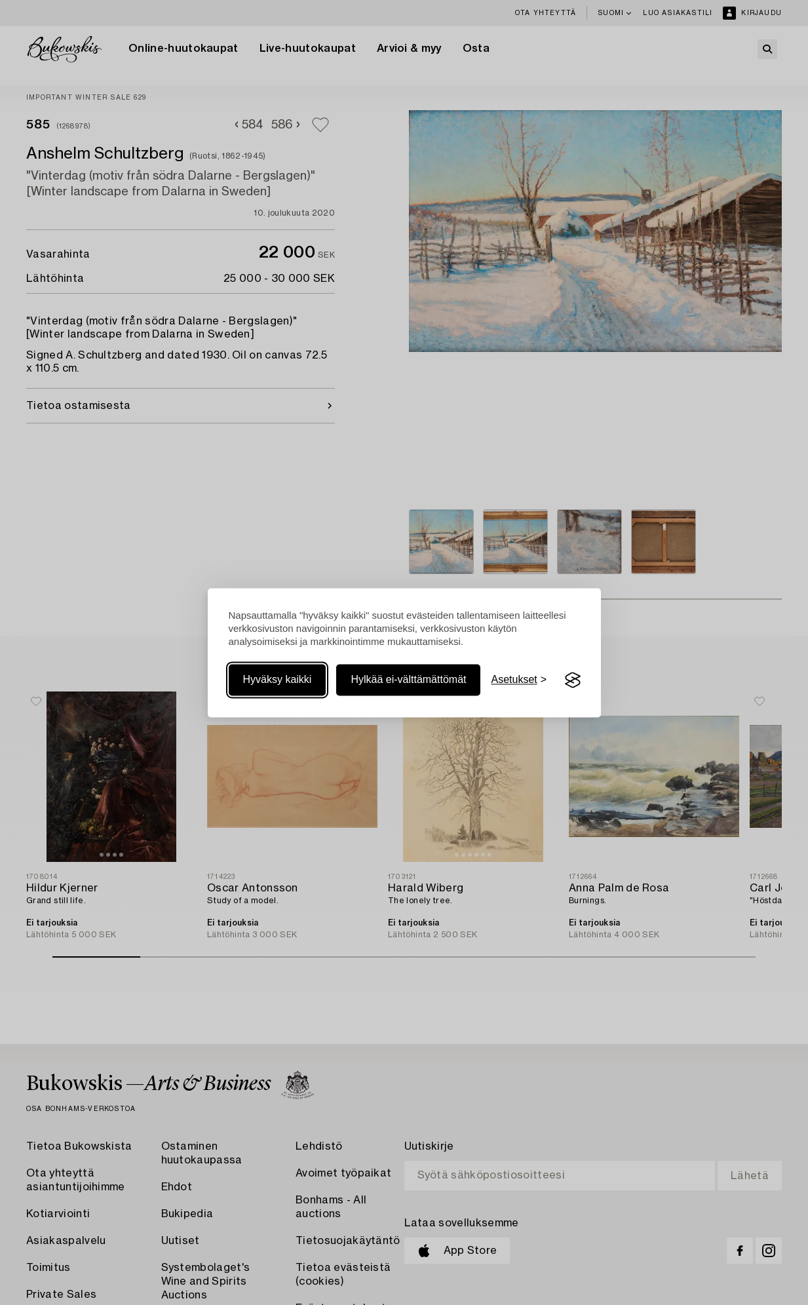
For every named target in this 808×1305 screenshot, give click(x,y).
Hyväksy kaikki (277, 680)
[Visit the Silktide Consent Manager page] (572, 680)
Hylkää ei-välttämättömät (408, 680)
